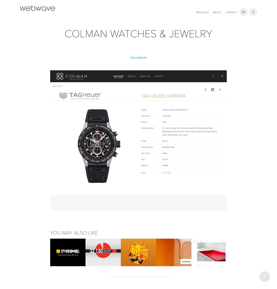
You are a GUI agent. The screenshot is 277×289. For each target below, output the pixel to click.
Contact (231, 12)
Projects (202, 12)
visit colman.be (139, 57)
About (217, 12)
